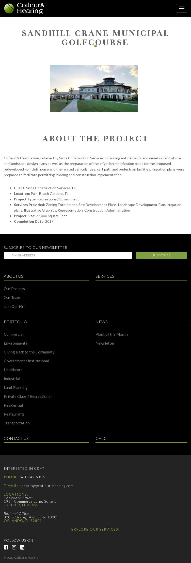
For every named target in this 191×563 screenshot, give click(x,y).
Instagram (16, 547)
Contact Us (16, 438)
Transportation (17, 423)
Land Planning (16, 387)
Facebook (8, 547)
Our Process (14, 289)
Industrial (12, 379)
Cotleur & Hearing (27, 8)
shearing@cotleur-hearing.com (47, 485)
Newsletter (105, 343)
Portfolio (15, 322)
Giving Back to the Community (29, 352)
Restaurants (14, 414)
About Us (13, 276)
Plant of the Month (112, 334)
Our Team (12, 297)
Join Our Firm (15, 306)
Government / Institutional (26, 361)
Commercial (14, 334)
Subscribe (161, 255)
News (102, 322)
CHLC (101, 438)
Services (105, 276)
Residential (13, 405)
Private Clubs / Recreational (28, 396)
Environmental (16, 343)
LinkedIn (24, 547)
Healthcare (13, 370)
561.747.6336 (32, 477)
